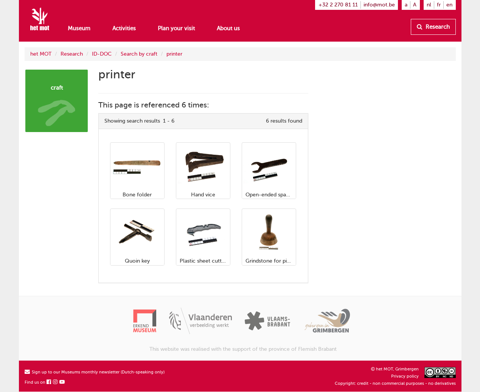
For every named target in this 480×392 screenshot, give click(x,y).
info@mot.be (379, 5)
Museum (79, 28)
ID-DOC (102, 54)
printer (174, 54)
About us (228, 28)
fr (439, 5)
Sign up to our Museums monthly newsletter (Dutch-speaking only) (95, 372)
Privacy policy (405, 376)
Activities (124, 28)
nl (429, 5)
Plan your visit (176, 28)
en (449, 5)
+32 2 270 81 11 (338, 5)
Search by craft (139, 54)
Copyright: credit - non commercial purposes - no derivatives (395, 383)
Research (433, 26)
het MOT (40, 54)
